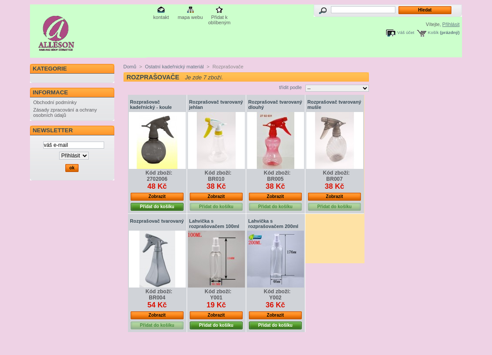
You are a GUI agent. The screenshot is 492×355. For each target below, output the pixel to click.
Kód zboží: (159, 173)
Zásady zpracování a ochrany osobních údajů (65, 112)
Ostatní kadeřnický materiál (174, 66)
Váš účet (405, 32)
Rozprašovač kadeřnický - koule (151, 104)
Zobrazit (157, 196)
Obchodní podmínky (54, 102)
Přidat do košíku (157, 206)
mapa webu (190, 17)
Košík (433, 32)
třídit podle (290, 87)
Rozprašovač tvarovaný (157, 221)
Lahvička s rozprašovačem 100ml (214, 223)
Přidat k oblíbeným (219, 18)
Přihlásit (450, 24)
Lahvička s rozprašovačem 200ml (273, 223)
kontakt (161, 17)
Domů (130, 66)
